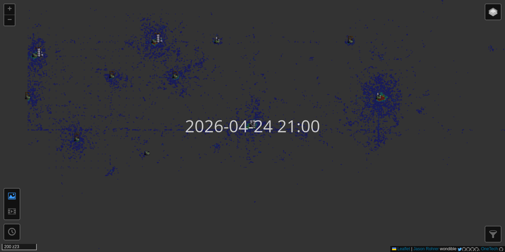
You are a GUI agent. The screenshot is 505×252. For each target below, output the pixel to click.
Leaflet (401, 248)
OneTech (489, 248)
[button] (9, 9)
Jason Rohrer (426, 248)
